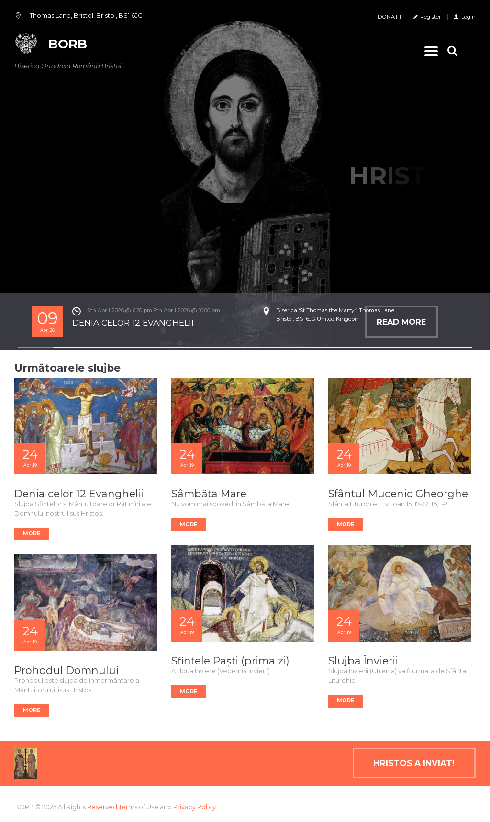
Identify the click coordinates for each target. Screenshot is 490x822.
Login (468, 16)
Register (430, 16)
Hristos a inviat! (414, 763)
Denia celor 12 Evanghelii (79, 493)
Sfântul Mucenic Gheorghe (398, 493)
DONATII (389, 16)
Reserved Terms (112, 807)
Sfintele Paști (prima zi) (230, 660)
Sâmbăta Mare (208, 493)
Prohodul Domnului (66, 670)
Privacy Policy (194, 807)
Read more (401, 322)
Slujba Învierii (363, 660)
